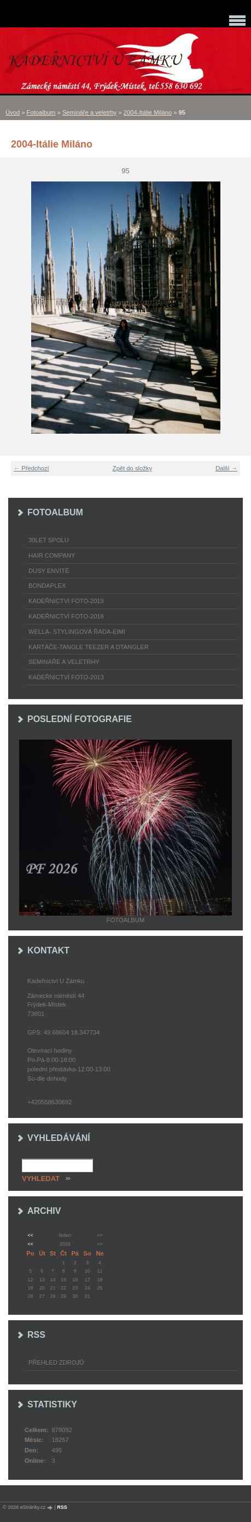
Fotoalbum (41, 112)
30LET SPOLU (48, 540)
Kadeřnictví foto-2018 (66, 616)
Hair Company (51, 555)
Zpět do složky (132, 468)
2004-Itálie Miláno (148, 112)
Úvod (12, 112)
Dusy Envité (48, 570)
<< (30, 1235)
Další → (226, 468)
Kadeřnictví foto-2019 (66, 601)
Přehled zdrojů (56, 1362)
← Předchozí (31, 468)
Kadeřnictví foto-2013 (66, 677)
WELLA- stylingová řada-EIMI (76, 631)
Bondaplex (47, 585)
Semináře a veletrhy (89, 112)
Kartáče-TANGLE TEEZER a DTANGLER (88, 647)
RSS (62, 1507)
